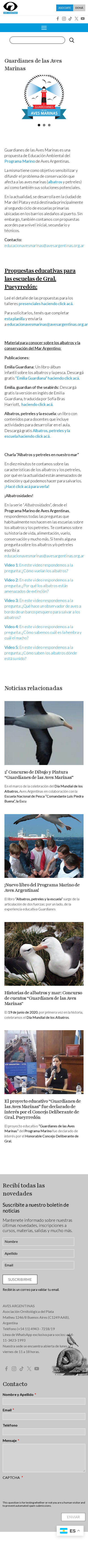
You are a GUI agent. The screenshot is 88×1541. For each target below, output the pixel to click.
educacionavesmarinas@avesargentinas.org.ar (44, 245)
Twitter (76, 18)
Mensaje (10, 1440)
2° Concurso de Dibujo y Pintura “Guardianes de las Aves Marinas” (38, 775)
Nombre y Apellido (18, 1394)
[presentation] (36, 1490)
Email (7, 1410)
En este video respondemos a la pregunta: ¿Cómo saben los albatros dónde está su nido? (40, 653)
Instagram (64, 18)
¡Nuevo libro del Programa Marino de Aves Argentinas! (42, 888)
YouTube (82, 18)
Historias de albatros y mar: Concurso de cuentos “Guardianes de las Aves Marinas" (43, 998)
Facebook (57, 18)
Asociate (64, 7)
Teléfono (10, 1425)
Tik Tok (70, 18)
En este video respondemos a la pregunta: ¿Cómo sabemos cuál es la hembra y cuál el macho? (43, 632)
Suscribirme (20, 1279)
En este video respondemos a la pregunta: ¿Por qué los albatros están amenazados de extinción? (38, 585)
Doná (79, 7)
